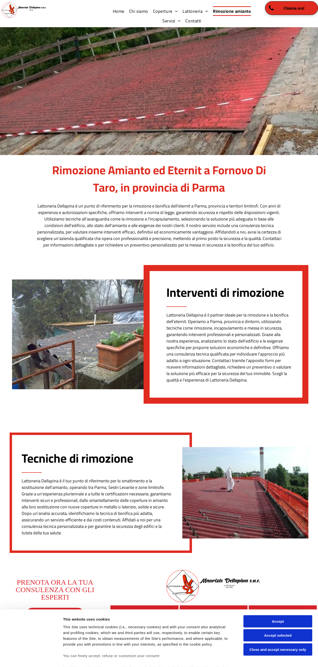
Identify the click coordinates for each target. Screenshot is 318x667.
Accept (278, 593)
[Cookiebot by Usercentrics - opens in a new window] (31, 657)
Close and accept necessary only (277, 621)
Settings (244, 657)
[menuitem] (118, 11)
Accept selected (278, 607)
